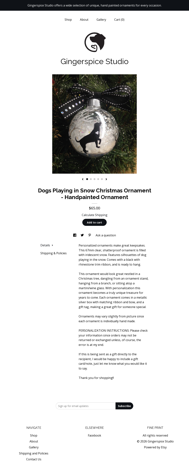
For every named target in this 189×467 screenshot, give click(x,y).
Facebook (94, 435)
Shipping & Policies (53, 253)
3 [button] (94, 179)
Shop (68, 20)
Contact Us (33, 459)
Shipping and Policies (33, 453)
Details (46, 245)
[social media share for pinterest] (90, 235)
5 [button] (102, 179)
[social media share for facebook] (75, 235)
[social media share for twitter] (83, 235)
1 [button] (87, 179)
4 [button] (98, 179)
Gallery (101, 20)
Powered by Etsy (155, 447)
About (84, 20)
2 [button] (91, 179)
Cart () (119, 20)
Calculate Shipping (94, 215)
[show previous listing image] (83, 179)
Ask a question (106, 235)
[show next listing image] (106, 179)
